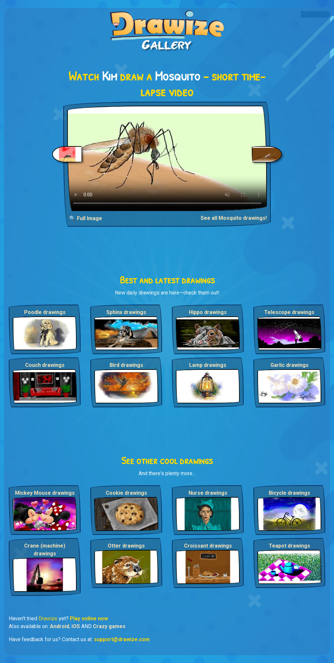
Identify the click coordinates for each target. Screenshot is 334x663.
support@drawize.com (122, 639)
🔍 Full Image (85, 218)
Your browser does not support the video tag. (167, 158)
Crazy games (109, 626)
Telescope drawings (289, 312)
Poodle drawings (45, 312)
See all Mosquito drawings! (234, 218)
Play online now (89, 618)
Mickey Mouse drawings (45, 493)
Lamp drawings (207, 365)
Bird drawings (126, 365)
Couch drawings (45, 365)
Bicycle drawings (289, 493)
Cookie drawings (126, 493)
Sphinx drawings (126, 312)
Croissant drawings (208, 546)
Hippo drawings (208, 312)
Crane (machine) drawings (44, 550)
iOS (75, 626)
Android (59, 626)
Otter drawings (126, 546)
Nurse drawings (208, 493)
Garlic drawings (289, 365)
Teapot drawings (289, 546)
